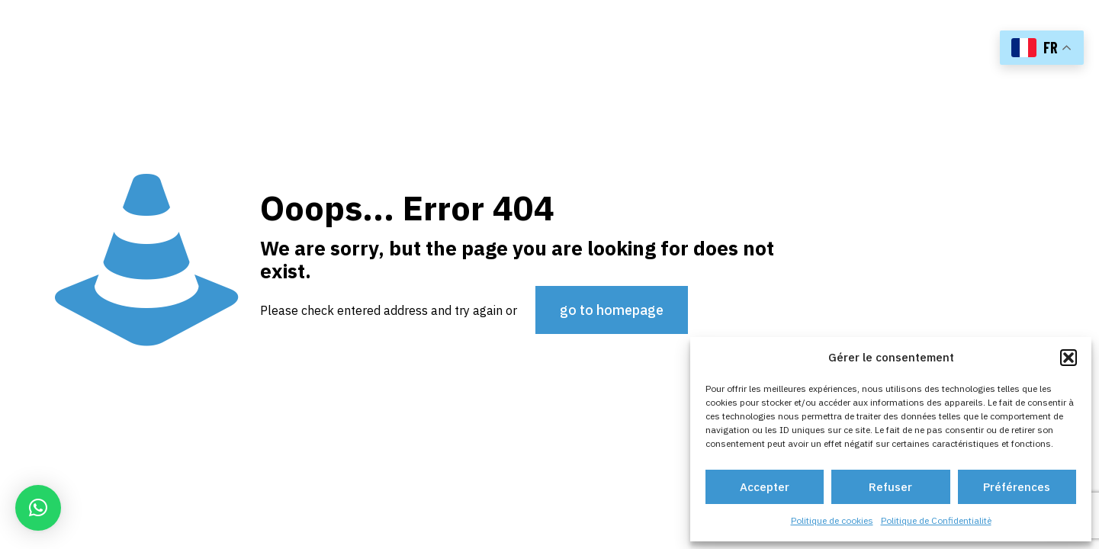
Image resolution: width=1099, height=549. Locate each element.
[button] (1068, 357)
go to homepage (612, 310)
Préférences (1016, 487)
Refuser (890, 487)
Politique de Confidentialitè (936, 520)
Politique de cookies (832, 520)
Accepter (764, 487)
